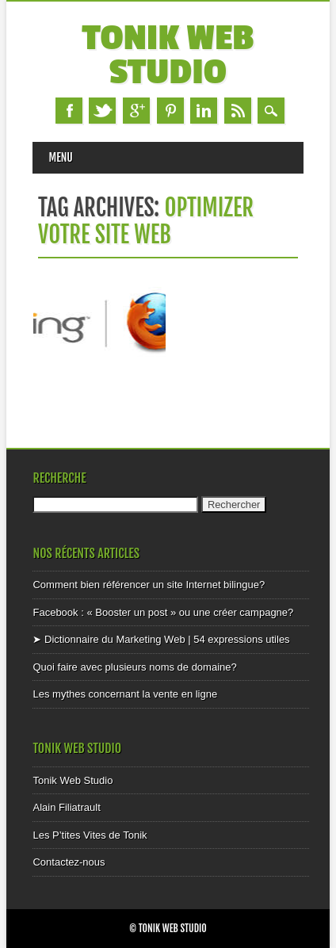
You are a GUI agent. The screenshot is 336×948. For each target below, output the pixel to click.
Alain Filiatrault (66, 807)
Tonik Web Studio (168, 55)
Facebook (68, 110)
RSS (237, 110)
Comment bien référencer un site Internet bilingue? (148, 585)
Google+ (136, 110)
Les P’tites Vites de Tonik (89, 835)
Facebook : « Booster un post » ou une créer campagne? (162, 612)
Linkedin (203, 110)
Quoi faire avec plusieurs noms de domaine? (134, 667)
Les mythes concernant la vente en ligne (124, 694)
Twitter (102, 110)
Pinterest (170, 110)
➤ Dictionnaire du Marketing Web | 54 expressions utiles (160, 639)
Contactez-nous (68, 862)
